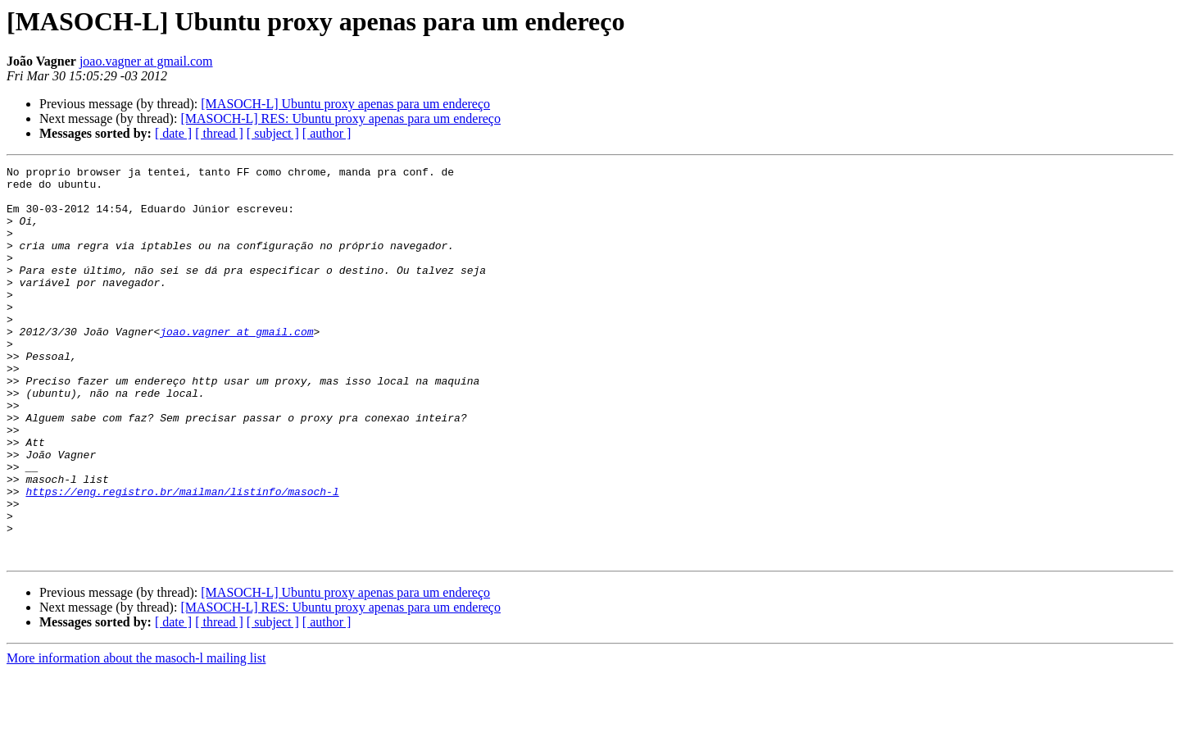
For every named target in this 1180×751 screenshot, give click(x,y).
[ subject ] (273, 133)
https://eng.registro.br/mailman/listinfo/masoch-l (181, 557)
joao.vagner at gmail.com (146, 61)
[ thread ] (219, 133)
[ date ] (173, 133)
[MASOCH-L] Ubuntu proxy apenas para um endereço (345, 104)
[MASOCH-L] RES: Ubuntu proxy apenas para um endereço (340, 118)
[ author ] (327, 133)
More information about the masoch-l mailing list (136, 737)
